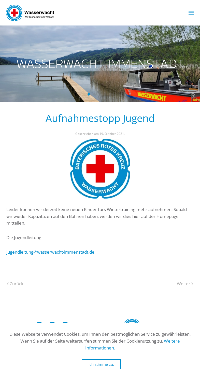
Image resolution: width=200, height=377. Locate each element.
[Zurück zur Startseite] (30, 12)
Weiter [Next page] (185, 284)
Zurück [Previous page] (15, 284)
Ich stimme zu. (101, 364)
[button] (191, 12)
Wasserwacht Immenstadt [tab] (89, 94)
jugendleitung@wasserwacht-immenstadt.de (50, 252)
